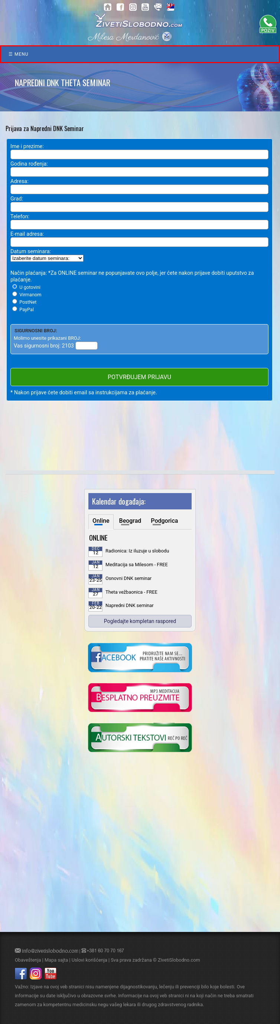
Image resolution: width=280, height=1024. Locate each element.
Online (101, 520)
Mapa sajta (56, 960)
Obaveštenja (28, 960)
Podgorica (164, 520)
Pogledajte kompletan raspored (140, 621)
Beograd (130, 520)
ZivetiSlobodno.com (179, 960)
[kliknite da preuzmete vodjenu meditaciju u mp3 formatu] (140, 698)
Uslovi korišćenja (89, 960)
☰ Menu (19, 54)
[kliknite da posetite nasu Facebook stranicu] (140, 658)
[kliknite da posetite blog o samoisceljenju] (140, 738)
